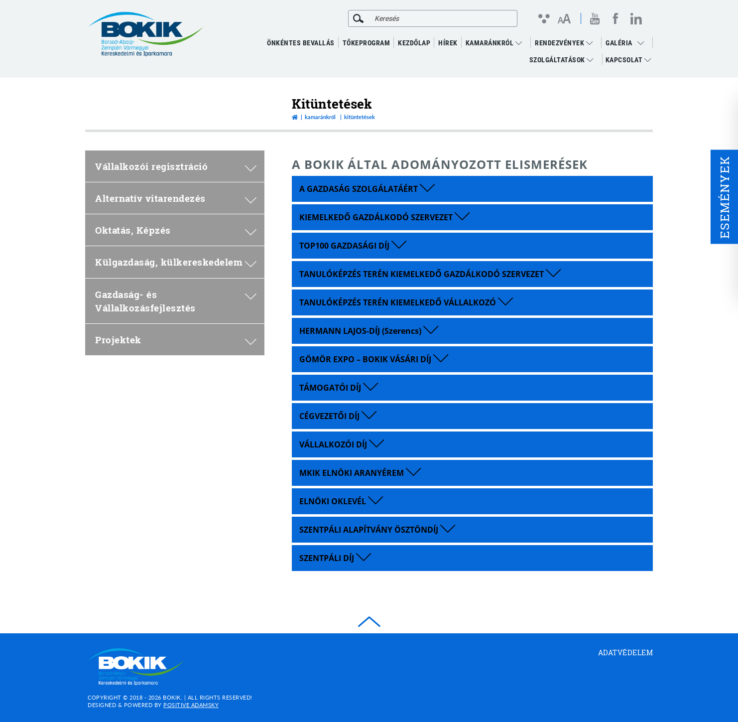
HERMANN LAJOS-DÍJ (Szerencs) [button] (368, 330)
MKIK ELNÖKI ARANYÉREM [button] (360, 472)
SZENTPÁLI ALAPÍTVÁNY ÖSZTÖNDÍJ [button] (377, 529)
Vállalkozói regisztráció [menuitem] (175, 166)
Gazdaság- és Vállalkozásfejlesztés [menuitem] (175, 301)
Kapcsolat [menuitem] (628, 60)
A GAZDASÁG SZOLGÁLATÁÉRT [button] (367, 188)
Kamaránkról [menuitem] (494, 43)
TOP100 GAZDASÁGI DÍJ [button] (352, 245)
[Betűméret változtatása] (564, 19)
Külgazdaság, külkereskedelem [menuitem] (175, 262)
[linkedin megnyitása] (636, 18)
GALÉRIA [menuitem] (619, 43)
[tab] (472, 189)
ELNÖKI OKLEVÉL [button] (341, 501)
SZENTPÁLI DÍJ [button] (335, 558)
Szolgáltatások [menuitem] (561, 60)
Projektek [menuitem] (175, 339)
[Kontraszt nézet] (543, 18)
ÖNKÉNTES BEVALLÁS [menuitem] (301, 43)
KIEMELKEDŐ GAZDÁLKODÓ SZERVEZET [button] (384, 217)
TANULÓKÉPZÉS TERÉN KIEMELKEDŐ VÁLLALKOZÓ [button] (406, 302)
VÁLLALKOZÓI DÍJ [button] (341, 444)
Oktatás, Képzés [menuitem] (175, 230)
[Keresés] (358, 18)
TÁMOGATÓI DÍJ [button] (338, 387)
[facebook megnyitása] (615, 18)
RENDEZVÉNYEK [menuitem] (564, 43)
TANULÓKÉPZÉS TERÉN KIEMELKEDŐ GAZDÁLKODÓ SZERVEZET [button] (430, 274)
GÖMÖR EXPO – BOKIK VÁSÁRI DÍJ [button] (373, 359)
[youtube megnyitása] (595, 18)
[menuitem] (643, 42)
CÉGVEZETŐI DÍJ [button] (337, 416)
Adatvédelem (625, 652)
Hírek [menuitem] (448, 43)
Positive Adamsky (191, 705)
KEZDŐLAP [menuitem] (414, 43)
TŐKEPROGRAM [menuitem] (366, 43)
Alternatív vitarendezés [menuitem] (175, 198)
